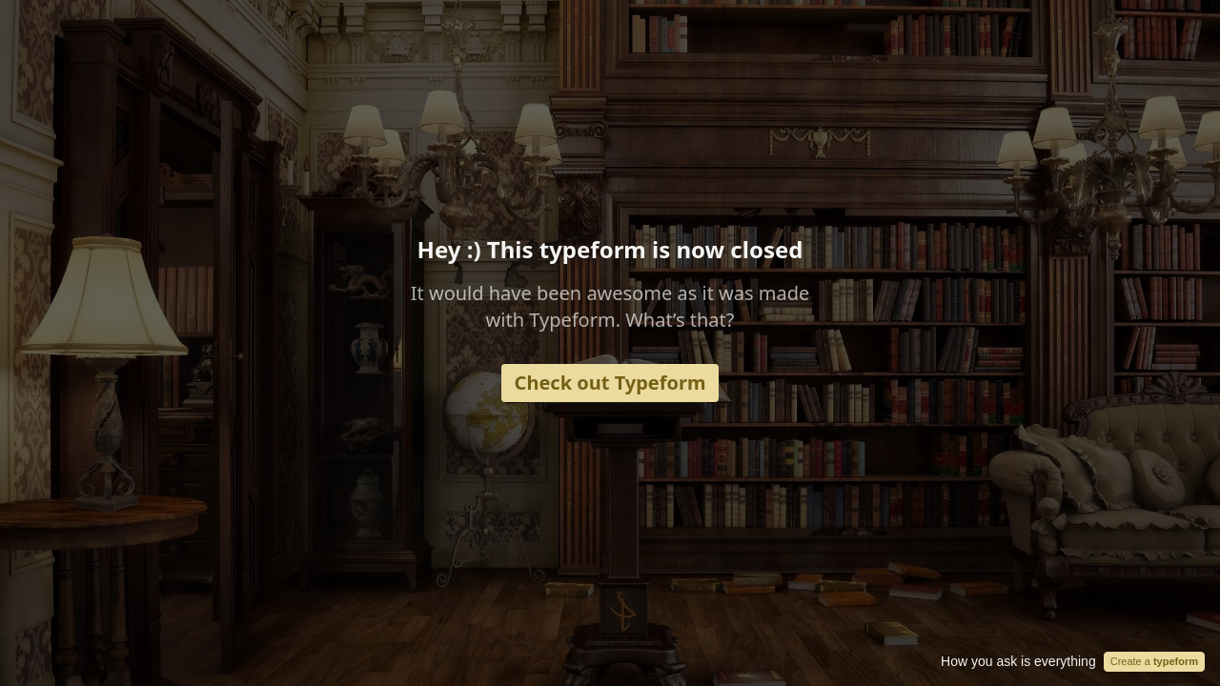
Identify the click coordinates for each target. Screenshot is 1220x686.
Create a (1154, 661)
